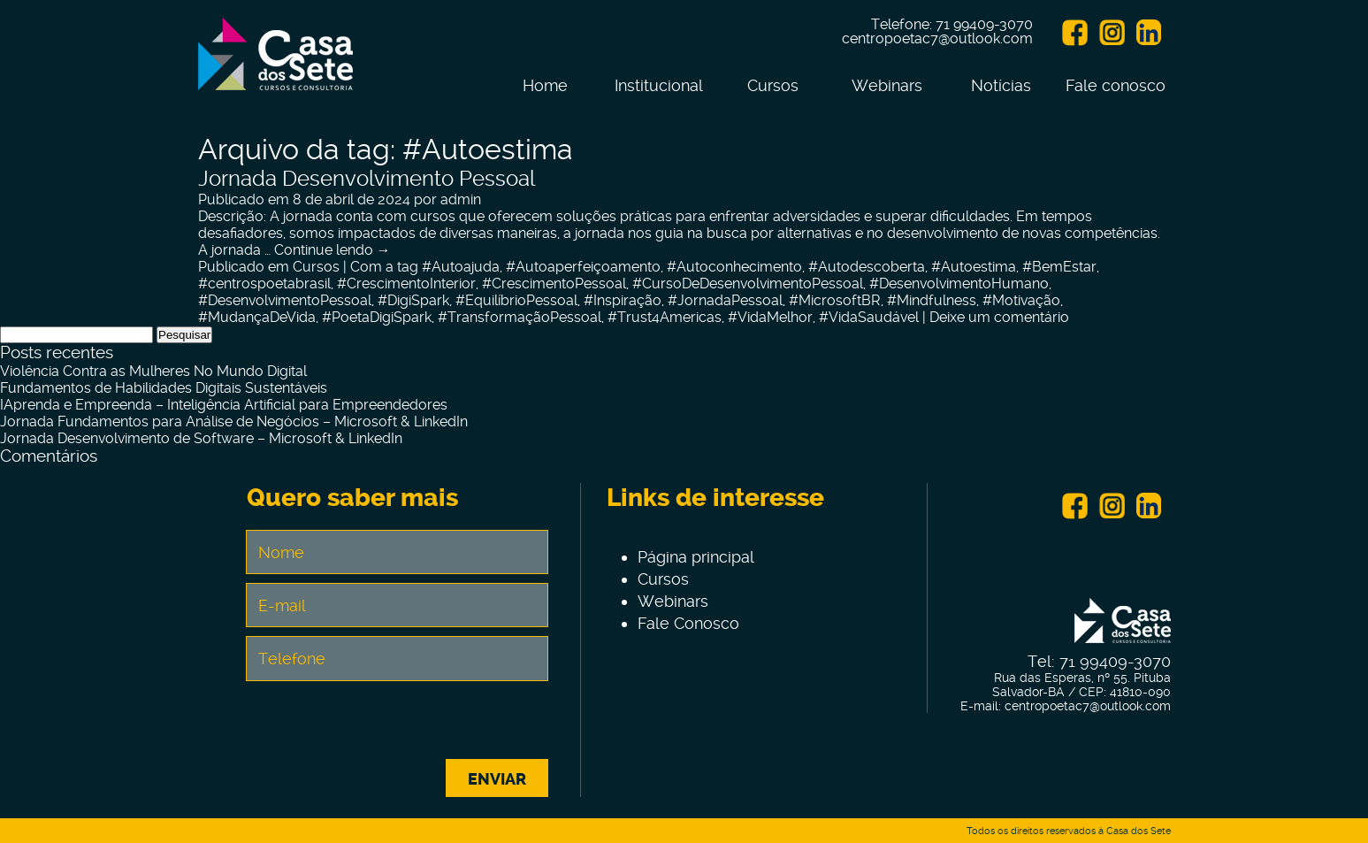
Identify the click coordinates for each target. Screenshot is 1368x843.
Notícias (1001, 85)
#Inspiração (622, 300)
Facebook (1074, 33)
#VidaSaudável (869, 317)
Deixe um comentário (999, 317)
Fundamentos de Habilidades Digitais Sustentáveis (163, 387)
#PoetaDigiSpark (377, 317)
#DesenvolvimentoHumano (959, 283)
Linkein (1149, 33)
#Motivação (1021, 300)
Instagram (1112, 33)
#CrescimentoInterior (406, 283)
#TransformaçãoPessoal (519, 317)
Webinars (887, 85)
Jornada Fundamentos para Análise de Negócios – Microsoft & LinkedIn (234, 421)
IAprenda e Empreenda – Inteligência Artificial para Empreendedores (223, 404)
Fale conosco (1115, 85)
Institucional (659, 85)
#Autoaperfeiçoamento (583, 266)
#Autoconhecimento (734, 266)
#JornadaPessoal (725, 300)
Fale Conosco (688, 623)
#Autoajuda (461, 266)
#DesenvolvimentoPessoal (284, 300)
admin (460, 199)
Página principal (696, 557)
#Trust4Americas (665, 317)
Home (545, 85)
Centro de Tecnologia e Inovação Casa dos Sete (275, 64)
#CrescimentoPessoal (554, 283)
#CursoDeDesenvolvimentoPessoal (747, 283)
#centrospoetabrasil (264, 283)
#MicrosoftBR (835, 300)
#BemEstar (1059, 266)
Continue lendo (332, 249)
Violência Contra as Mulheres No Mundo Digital (153, 371)
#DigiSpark (413, 300)
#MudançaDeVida (257, 317)
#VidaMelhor (770, 317)
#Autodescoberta (866, 266)
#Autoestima (973, 266)
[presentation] (397, 724)
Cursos (773, 85)
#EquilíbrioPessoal (516, 300)
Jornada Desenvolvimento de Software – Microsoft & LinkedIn (201, 438)
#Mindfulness (931, 300)
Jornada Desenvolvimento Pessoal (366, 178)
